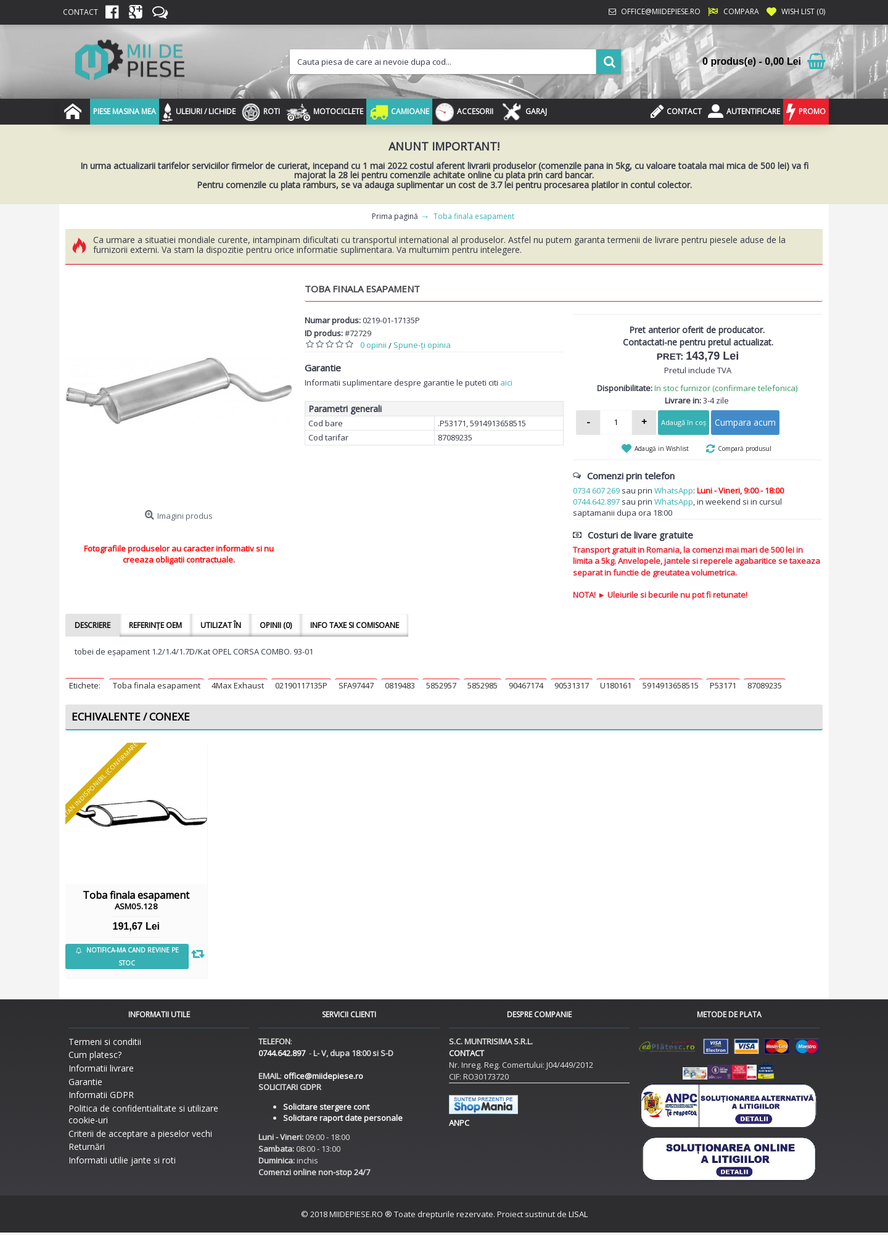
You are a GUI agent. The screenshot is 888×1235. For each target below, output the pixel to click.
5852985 (482, 685)
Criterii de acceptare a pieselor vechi (140, 1133)
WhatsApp (673, 490)
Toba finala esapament (156, 685)
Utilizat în (220, 625)
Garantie (85, 1082)
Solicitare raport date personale (343, 1117)
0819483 (400, 685)
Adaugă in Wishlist (662, 448)
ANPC (459, 1122)
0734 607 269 (596, 490)
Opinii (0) (276, 625)
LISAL (578, 1214)
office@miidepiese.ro (323, 1075)
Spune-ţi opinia (422, 344)
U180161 (615, 685)
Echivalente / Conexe (131, 716)
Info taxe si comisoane (354, 625)
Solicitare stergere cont (326, 1106)
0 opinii (373, 344)
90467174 (526, 685)
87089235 (764, 685)
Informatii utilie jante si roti (122, 1160)
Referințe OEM (155, 625)
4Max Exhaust (238, 685)
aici (506, 382)
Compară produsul (744, 448)
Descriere (92, 625)
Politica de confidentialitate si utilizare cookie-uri (143, 1114)
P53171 (723, 685)
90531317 (571, 685)
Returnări (86, 1146)
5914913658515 (671, 685)
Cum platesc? (94, 1054)
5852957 (441, 685)
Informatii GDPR (101, 1095)
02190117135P (301, 685)
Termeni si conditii (104, 1041)
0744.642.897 (596, 501)
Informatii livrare (101, 1068)
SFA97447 (356, 685)
